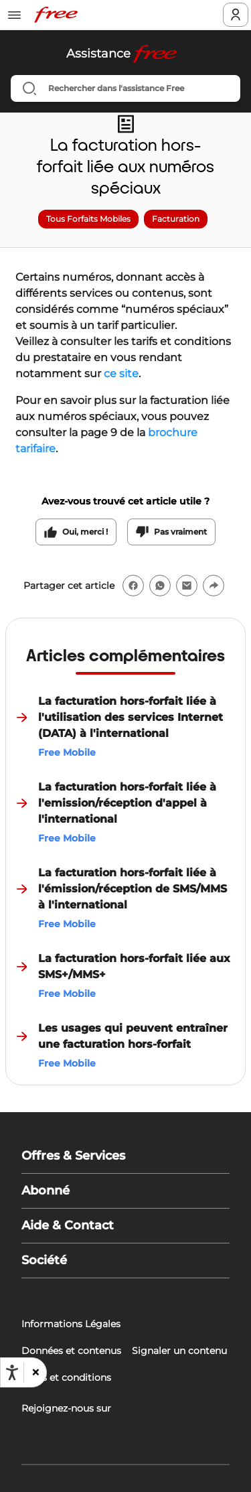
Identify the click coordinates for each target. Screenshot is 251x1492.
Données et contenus (71, 1351)
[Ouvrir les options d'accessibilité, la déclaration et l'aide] (12, 1372)
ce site (121, 373)
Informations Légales (70, 1324)
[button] (34, 1373)
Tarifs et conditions (66, 1377)
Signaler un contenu (179, 1351)
